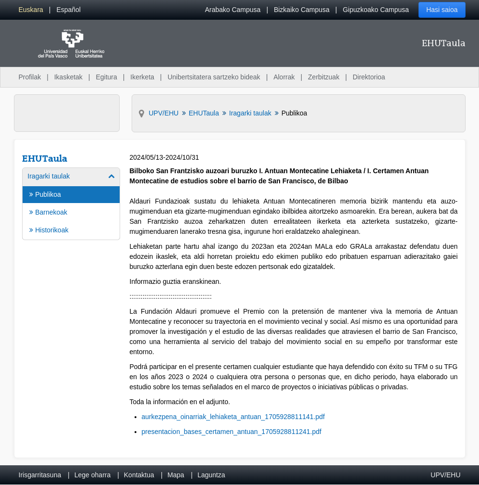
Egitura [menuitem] (106, 77)
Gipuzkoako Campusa (376, 9)
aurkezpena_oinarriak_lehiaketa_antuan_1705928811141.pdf (233, 417)
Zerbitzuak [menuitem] (323, 77)
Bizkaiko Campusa (302, 9)
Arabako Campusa (232, 9)
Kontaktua (139, 475)
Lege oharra (92, 475)
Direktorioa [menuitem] (369, 77)
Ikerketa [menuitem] (142, 77)
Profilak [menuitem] (30, 77)
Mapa (175, 475)
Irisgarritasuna (40, 475)
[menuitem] (31, 10)
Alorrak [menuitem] (284, 77)
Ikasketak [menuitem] (68, 77)
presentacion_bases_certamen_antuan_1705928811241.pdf (231, 431)
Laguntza (211, 475)
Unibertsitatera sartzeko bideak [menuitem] (214, 77)
